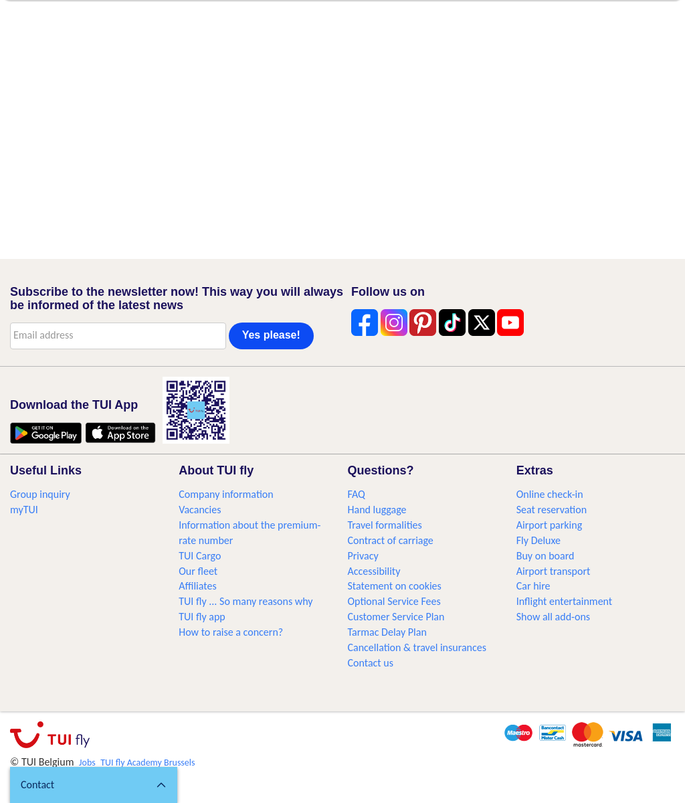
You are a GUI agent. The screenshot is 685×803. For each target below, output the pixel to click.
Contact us (370, 662)
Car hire (533, 585)
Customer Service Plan (396, 616)
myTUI (24, 509)
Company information (226, 494)
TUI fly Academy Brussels (147, 762)
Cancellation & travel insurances (417, 647)
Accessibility (374, 571)
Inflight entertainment (564, 601)
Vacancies (200, 509)
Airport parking (549, 525)
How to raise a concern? (231, 632)
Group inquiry (40, 494)
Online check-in (549, 494)
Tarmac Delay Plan (387, 632)
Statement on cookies (395, 585)
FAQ (356, 494)
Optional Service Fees (394, 601)
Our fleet (198, 571)
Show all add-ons (553, 616)
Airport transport (553, 571)
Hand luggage (377, 509)
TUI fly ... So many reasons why (245, 601)
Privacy (363, 555)
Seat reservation (551, 509)
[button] (93, 785)
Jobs (87, 762)
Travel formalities (385, 525)
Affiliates (197, 585)
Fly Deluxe (538, 540)
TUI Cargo (200, 555)
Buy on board (545, 555)
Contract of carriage (390, 540)
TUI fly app (202, 616)
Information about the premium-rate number (249, 533)
